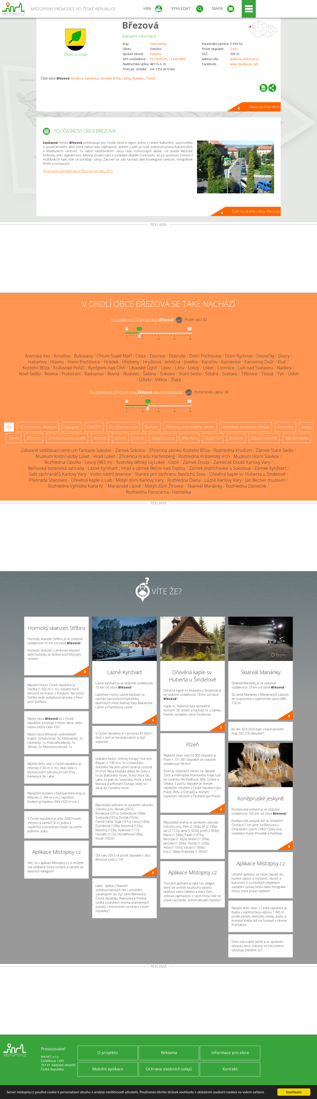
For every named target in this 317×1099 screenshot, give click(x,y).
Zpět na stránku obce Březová (256, 211)
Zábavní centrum (264, 438)
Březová (140, 25)
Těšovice (249, 374)
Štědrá (211, 374)
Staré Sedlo (190, 374)
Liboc (166, 368)
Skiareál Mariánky (204, 486)
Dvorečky (265, 356)
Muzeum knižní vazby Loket (62, 456)
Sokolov (155, 54)
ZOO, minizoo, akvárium (38, 427)
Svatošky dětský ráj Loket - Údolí (147, 462)
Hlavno (57, 362)
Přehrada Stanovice (48, 480)
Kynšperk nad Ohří (106, 368)
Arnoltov (77, 78)
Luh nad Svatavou (255, 368)
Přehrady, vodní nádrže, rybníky (190, 427)
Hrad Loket (104, 456)
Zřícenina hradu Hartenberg (147, 456)
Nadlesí (284, 368)
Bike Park (189, 438)
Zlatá (176, 380)
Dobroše (177, 356)
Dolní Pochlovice (205, 356)
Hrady (306, 427)
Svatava (229, 374)
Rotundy (100, 438)
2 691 (234, 49)
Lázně (139, 438)
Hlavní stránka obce (264, 106)
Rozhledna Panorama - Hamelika (158, 492)
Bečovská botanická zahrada (56, 468)
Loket (208, 368)
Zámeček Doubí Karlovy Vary (241, 462)
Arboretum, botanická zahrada (245, 427)
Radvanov (94, 374)
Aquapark (71, 427)
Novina (51, 374)
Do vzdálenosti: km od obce (141, 319)
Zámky (14, 438)
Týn (280, 374)
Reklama (169, 1052)
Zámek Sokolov (130, 450)
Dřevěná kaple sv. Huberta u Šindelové (247, 474)
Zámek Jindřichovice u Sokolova (220, 468)
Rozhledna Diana (184, 480)
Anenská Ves (37, 356)
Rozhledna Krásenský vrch (204, 456)
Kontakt (230, 1068)
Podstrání (71, 374)
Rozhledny (285, 427)
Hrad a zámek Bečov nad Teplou (153, 468)
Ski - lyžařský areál (123, 427)
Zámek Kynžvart (270, 468)
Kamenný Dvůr (259, 362)
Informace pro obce (230, 1052)
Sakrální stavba (296, 438)
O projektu (107, 1052)
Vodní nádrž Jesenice (110, 474)
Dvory (283, 356)
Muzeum (236, 438)
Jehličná (173, 362)
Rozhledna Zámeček (246, 486)
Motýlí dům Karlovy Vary (140, 480)
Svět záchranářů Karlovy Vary (57, 474)
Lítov (179, 368)
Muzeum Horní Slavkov (256, 456)
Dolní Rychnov (239, 356)
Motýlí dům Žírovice (164, 486)
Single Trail (213, 438)
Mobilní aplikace (107, 1068)
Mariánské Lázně (124, 486)
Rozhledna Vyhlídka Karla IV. (76, 486)
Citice (141, 356)
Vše (9, 427)
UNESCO (94, 427)
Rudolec (138, 78)
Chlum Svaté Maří (114, 356)
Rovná (113, 374)
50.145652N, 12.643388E (167, 59)
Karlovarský (158, 44)
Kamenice (92, 78)
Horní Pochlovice (84, 362)
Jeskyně (120, 438)
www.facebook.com (244, 64)
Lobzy (126, 78)
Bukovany (83, 356)
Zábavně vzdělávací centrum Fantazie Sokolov (66, 450)
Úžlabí (145, 380)
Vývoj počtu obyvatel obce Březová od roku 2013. (78, 171)
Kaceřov (209, 362)
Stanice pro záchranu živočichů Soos (170, 474)
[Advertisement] (158, 259)
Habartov (37, 362)
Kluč (282, 362)
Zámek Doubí (196, 462)
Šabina (149, 374)
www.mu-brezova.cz (244, 59)
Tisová (150, 78)
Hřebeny (130, 362)
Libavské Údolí (143, 368)
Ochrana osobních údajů (169, 1068)
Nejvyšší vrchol (163, 438)
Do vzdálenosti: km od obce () (136, 392)
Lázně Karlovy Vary (223, 480)
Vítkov (161, 380)
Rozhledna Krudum (233, 450)
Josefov (191, 362)
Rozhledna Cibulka (62, 462)
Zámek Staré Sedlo (274, 450)
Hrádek (111, 362)
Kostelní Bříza (110, 78)
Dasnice (157, 356)
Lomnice (225, 368)
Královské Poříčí (69, 368)
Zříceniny (34, 438)
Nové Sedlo (30, 374)
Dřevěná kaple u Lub (91, 480)
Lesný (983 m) (98, 462)
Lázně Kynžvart (103, 468)
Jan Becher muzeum (265, 480)
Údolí (293, 374)
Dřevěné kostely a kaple (67, 438)
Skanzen (151, 427)
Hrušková (152, 362)
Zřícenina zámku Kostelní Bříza (179, 450)
